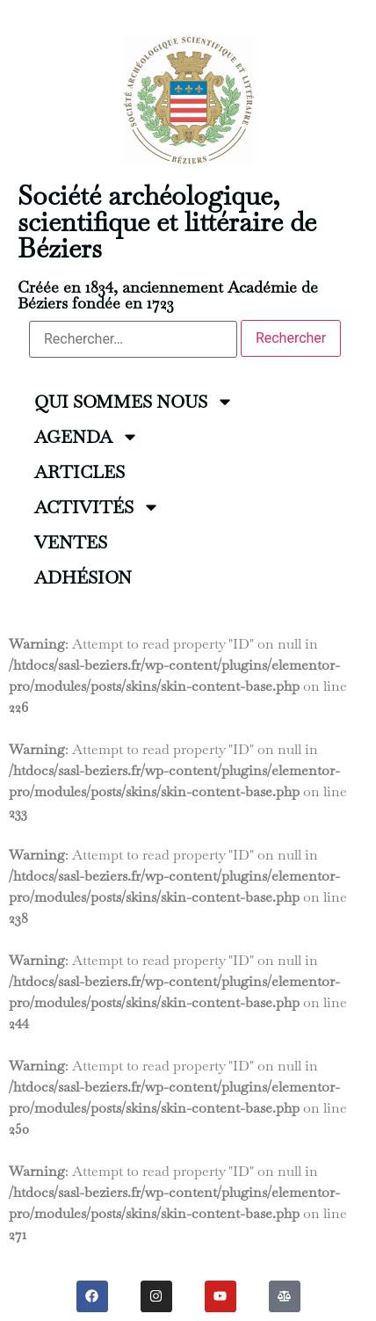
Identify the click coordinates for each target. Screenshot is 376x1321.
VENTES (70, 542)
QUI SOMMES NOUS (134, 401)
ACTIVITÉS (97, 507)
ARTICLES (79, 472)
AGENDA (86, 436)
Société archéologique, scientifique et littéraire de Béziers (167, 221)
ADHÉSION (83, 577)
